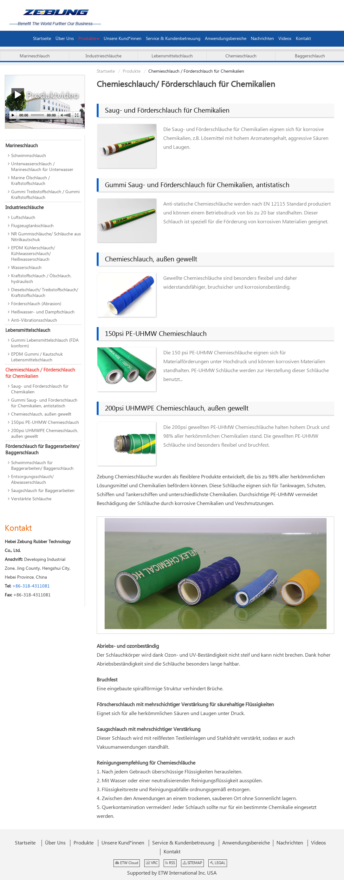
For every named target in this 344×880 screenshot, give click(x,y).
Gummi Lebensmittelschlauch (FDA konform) (45, 343)
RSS (170, 863)
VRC (152, 863)
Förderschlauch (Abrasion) (36, 304)
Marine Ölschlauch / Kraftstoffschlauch (30, 181)
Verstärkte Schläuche (31, 499)
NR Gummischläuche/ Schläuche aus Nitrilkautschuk (46, 237)
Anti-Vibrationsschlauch (34, 320)
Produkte (131, 71)
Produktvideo (45, 95)
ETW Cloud (126, 863)
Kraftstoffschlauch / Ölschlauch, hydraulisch (41, 279)
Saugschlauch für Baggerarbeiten (43, 491)
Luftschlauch (23, 217)
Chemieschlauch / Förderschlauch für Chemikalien (40, 373)
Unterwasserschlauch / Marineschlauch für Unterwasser (42, 167)
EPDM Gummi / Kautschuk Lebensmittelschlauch (37, 357)
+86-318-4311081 (31, 586)
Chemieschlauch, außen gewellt (151, 259)
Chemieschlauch (240, 56)
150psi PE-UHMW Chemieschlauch (156, 334)
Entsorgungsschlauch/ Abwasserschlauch (32, 479)
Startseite (106, 71)
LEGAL (217, 863)
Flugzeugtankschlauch (32, 226)
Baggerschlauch (310, 56)
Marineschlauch (35, 56)
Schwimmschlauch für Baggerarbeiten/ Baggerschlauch (42, 465)
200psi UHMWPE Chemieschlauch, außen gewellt (177, 408)
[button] (89, 39)
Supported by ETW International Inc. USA (172, 873)
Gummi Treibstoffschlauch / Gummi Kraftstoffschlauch (45, 194)
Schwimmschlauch (28, 156)
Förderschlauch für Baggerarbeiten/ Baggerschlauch (42, 449)
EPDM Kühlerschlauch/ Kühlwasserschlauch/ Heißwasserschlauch (33, 253)
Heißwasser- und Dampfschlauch (43, 312)
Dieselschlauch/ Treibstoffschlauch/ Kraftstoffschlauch (44, 293)
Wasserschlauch (26, 268)
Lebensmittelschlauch (172, 56)
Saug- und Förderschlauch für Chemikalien (167, 111)
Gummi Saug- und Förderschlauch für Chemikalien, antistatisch (197, 185)
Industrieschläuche (103, 56)
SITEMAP (192, 863)
